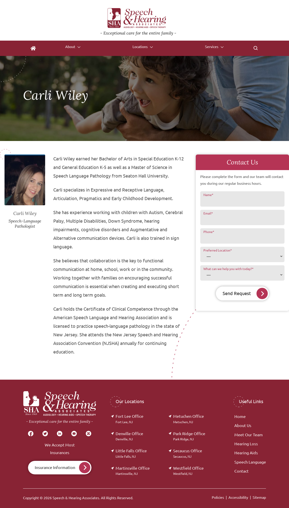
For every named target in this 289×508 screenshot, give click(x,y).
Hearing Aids (246, 452)
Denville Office (129, 436)
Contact (241, 471)
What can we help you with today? (228, 269)
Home (240, 416)
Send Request (237, 293)
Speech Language (250, 462)
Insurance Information (55, 467)
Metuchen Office (188, 419)
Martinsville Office (133, 471)
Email (208, 213)
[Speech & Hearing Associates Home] (138, 20)
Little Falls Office (131, 453)
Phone (208, 232)
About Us (242, 425)
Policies (218, 497)
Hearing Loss (246, 443)
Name (208, 195)
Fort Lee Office (129, 419)
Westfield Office (188, 471)
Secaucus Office (187, 453)
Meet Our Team (248, 434)
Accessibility (238, 497)
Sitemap (259, 497)
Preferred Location (217, 250)
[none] (72, 48)
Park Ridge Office (189, 436)
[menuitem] (33, 48)
